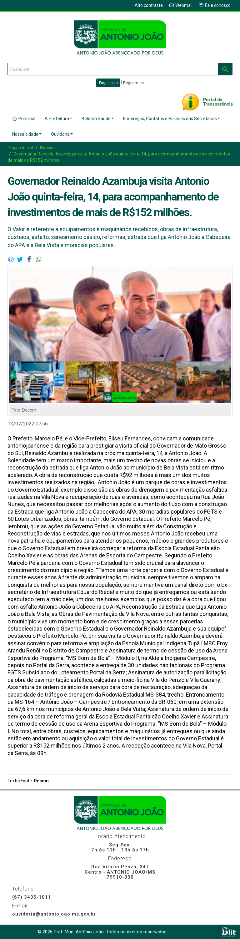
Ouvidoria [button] (62, 134)
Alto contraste (149, 5)
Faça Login (108, 83)
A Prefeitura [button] (58, 118)
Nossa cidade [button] (27, 134)
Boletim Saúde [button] (98, 118)
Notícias (48, 147)
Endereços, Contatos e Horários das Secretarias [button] (171, 118)
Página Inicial (20, 147)
